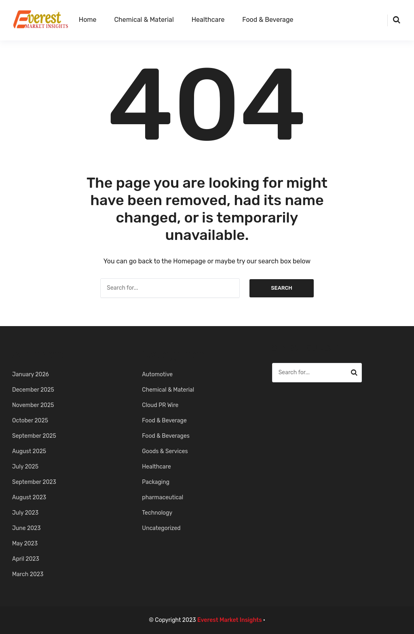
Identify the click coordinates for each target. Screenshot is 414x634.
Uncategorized (161, 528)
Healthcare (208, 19)
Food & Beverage (267, 19)
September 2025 (34, 436)
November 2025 (33, 405)
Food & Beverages (166, 436)
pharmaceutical (162, 497)
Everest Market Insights (229, 620)
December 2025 (33, 389)
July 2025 (25, 466)
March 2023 (27, 574)
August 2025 (29, 451)
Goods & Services (165, 451)
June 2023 (26, 528)
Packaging (155, 482)
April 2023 (25, 559)
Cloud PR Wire (160, 405)
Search (281, 288)
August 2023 (29, 497)
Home (88, 19)
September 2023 (34, 482)
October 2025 (30, 420)
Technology (157, 512)
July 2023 (25, 512)
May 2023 (25, 543)
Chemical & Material (143, 19)
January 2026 (30, 374)
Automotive (157, 374)
